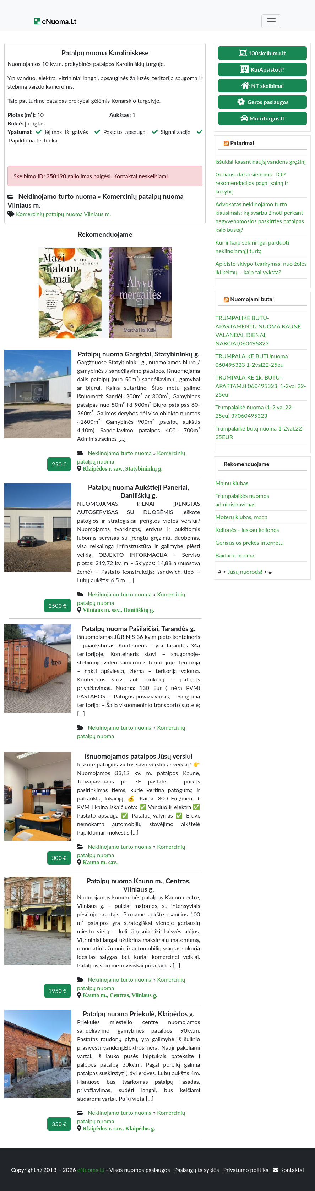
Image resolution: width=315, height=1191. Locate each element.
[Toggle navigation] (271, 21)
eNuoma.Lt (55, 21)
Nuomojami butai (252, 299)
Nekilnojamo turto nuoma (120, 452)
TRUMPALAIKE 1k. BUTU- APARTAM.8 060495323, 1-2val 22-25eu (260, 386)
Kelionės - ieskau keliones (247, 529)
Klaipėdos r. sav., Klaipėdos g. (119, 1128)
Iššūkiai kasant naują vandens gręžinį (260, 161)
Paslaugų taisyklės (197, 1169)
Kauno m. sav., (101, 862)
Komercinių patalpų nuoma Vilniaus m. (63, 213)
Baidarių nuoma (234, 555)
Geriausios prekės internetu (249, 542)
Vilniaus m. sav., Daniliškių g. (118, 610)
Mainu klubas (231, 482)
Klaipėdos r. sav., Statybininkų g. (122, 468)
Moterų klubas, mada (241, 516)
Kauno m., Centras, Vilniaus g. (120, 995)
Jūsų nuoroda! (245, 571)
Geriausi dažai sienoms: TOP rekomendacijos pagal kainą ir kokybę (251, 183)
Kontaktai (288, 1169)
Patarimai (242, 142)
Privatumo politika (246, 1169)
